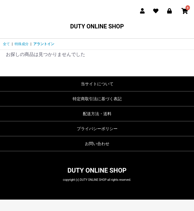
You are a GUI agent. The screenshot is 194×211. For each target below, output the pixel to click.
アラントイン (43, 44)
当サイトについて (97, 83)
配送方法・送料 (97, 113)
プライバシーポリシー (97, 128)
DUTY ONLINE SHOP (97, 26)
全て (6, 44)
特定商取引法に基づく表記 (97, 98)
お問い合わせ (97, 143)
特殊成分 (22, 44)
